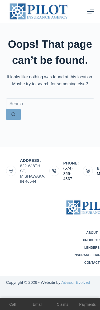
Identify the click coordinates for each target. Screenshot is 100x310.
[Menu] (90, 11)
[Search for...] (50, 103)
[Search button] (13, 114)
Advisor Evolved (75, 282)
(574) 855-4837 (68, 173)
